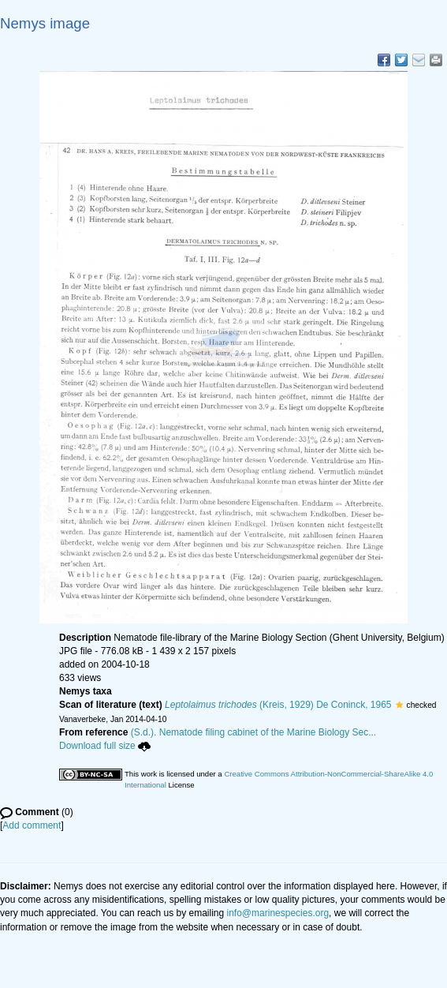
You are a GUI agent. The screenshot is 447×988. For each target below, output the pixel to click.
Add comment (31, 825)
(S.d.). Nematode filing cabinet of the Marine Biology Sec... (254, 732)
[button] (399, 705)
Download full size (105, 745)
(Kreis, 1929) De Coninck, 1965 (278, 704)
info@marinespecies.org (278, 913)
